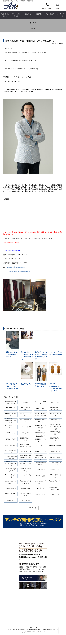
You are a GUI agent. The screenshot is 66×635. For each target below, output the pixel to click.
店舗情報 (39, 14)
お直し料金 (27, 14)
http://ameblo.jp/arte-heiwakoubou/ (20, 271)
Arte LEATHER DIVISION (33, 631)
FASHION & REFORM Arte (16, 631)
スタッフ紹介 (50, 14)
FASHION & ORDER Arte (50, 631)
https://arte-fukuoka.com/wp (16, 267)
